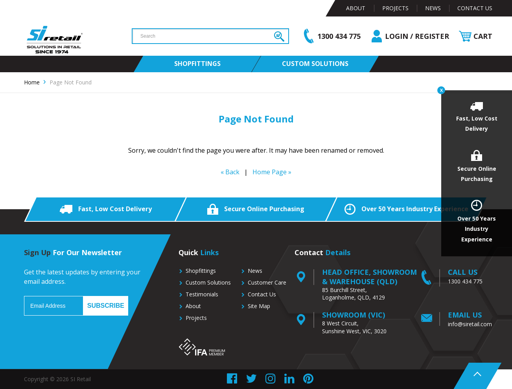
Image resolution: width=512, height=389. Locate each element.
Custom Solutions (208, 282)
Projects (395, 8)
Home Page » (271, 172)
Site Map (259, 306)
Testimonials (202, 294)
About (355, 8)
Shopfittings (201, 270)
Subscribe (105, 305)
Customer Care (267, 282)
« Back (230, 172)
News (433, 8)
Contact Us (474, 8)
